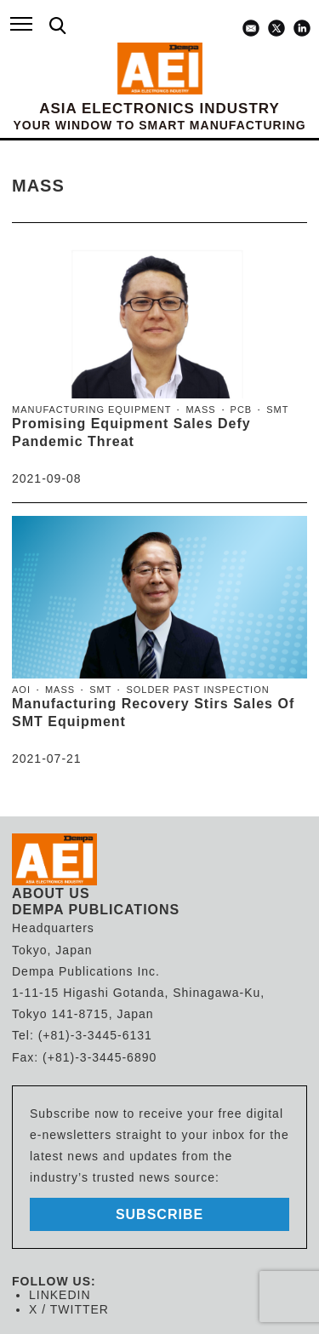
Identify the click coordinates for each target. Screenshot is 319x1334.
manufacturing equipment (91, 409)
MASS (200, 409)
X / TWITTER (69, 1309)
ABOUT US (51, 893)
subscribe (159, 1214)
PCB (242, 409)
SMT (277, 409)
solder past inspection (197, 689)
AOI (21, 689)
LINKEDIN (60, 1295)
